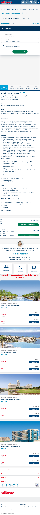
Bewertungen (20, 87)
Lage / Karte (28, 87)
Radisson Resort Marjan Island (10, 446)
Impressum (23, 504)
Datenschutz (4, 506)
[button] (20, 470)
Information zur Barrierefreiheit (28, 506)
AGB (2, 504)
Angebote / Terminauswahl (28, 224)
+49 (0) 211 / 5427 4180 (20, 254)
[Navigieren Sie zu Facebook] (2, 484)
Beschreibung (3, 87)
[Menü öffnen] (38, 2)
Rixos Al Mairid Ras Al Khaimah (10, 305)
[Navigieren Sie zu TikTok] (17, 484)
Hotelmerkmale (12, 87)
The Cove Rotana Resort (8, 352)
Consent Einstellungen (7, 509)
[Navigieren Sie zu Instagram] (6, 484)
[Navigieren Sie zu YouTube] (13, 484)
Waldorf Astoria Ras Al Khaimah (11, 399)
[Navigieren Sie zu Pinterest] (10, 484)
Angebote (36, 87)
